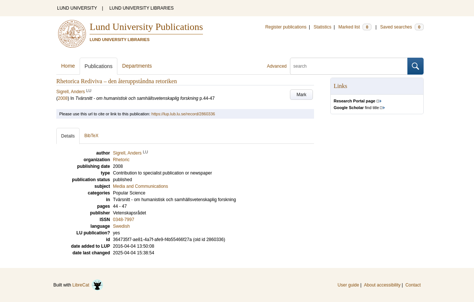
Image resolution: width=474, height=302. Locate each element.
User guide (348, 285)
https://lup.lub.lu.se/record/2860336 (183, 114)
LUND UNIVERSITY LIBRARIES (141, 8)
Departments (137, 66)
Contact (413, 285)
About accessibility (382, 285)
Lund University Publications (146, 26)
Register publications (285, 27)
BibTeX (91, 135)
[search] (349, 66)
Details (68, 136)
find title (356, 107)
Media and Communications (140, 186)
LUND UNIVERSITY (77, 8)
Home (68, 66)
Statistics (322, 27)
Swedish (121, 226)
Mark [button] (302, 94)
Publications (98, 66)
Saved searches (402, 27)
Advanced (277, 66)
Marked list (354, 27)
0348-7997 (123, 219)
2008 (63, 98)
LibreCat (87, 285)
